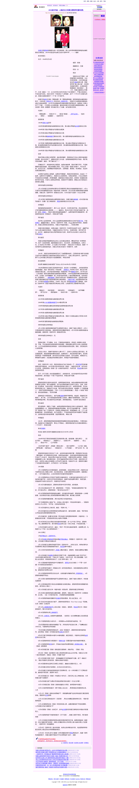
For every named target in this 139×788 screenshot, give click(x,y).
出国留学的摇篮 (99, 79)
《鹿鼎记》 (66, 269)
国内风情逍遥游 (98, 67)
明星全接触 (62, 5)
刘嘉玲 (43, 428)
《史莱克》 (46, 616)
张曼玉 (40, 50)
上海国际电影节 (48, 607)
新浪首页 (49, 5)
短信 (94, 1)
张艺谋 (79, 364)
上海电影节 (54, 612)
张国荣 (46, 281)
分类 (98, 1)
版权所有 (65, 785)
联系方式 (83, 779)
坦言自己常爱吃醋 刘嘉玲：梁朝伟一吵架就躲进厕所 (52, 763)
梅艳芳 (73, 271)
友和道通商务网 (98, 85)
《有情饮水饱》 (79, 644)
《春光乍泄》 (71, 279)
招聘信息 (67, 779)
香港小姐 (45, 123)
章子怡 (81, 221)
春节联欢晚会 (63, 539)
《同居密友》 (79, 573)
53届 (48, 302)
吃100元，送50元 (99, 90)
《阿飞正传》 (74, 114)
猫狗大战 (62, 640)
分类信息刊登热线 (99, 92)
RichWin (78, 779)
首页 (85, 1)
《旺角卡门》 (49, 101)
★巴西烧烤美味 (98, 76)
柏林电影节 (50, 136)
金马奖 (77, 126)
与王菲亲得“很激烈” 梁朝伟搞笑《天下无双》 (50, 761)
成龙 (45, 99)
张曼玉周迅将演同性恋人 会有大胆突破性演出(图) (51, 750)
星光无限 (71, 742)
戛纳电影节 (53, 302)
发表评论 (65, 742)
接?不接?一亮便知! (99, 88)
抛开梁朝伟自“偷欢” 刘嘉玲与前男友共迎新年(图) (51, 767)
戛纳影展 (73, 281)
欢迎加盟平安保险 (98, 81)
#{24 (45, 302)
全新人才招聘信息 (99, 86)
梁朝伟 (46, 50)
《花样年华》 (64, 101)
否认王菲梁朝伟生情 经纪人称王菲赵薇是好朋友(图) (52, 759)
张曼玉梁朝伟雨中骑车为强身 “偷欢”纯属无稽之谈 (52, 756)
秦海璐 (76, 199)
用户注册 (56, 779)
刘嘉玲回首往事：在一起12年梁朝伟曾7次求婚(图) (52, 765)
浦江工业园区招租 (98, 74)
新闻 (88, 1)
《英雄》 (44, 212)
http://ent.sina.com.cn (51, 13)
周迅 (58, 201)
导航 (104, 1)
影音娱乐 (55, 5)
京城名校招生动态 (99, 62)
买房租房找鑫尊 (98, 71)
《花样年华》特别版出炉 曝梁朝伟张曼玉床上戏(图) (52, 754)
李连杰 (79, 368)
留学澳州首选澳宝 (99, 83)
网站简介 (50, 779)
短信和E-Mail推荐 (78, 742)
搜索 (91, 1)
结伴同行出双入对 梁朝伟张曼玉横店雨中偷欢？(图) (52, 758)
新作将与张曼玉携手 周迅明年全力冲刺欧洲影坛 (51, 752)
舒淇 (59, 523)
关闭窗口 (86, 742)
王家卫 (40, 234)
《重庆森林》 (51, 277)
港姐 (75, 82)
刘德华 (62, 396)
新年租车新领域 (98, 69)
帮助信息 (88, 779)
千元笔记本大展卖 (98, 64)
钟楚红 (51, 555)
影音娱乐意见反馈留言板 (69, 774)
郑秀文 (37, 223)
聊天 (101, 1)
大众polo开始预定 (99, 72)
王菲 (46, 695)
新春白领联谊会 (98, 65)
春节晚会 (43, 536)
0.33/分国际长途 (99, 78)
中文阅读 (72, 779)
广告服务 (61, 779)
